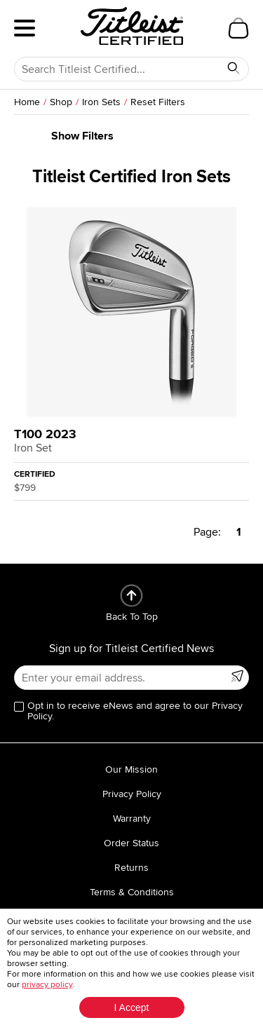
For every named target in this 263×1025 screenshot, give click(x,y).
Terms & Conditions (132, 892)
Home (27, 102)
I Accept (131, 1007)
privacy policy (47, 984)
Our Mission (131, 769)
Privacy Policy (131, 794)
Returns (131, 868)
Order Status (131, 843)
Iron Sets (101, 102)
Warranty (132, 818)
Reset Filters (157, 102)
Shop (61, 102)
